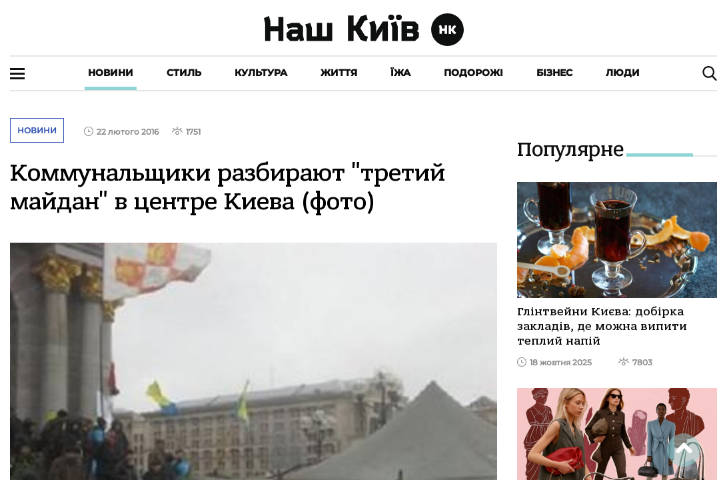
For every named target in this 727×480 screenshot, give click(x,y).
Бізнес (554, 73)
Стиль (184, 73)
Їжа (400, 73)
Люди (623, 73)
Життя (339, 73)
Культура (261, 73)
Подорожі (473, 73)
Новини (110, 73)
